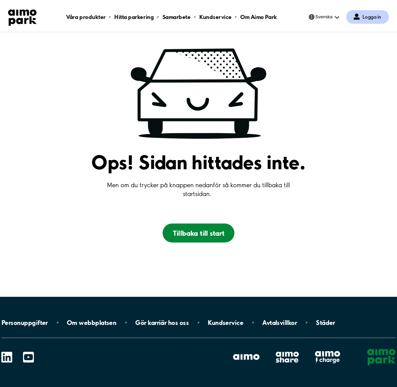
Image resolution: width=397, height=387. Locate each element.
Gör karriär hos (162, 322)
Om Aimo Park (258, 16)
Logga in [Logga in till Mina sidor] (371, 17)
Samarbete (176, 16)
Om (91, 322)
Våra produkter (85, 16)
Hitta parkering (133, 16)
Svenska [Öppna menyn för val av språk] (324, 16)
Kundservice (215, 16)
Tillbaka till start (199, 233)
